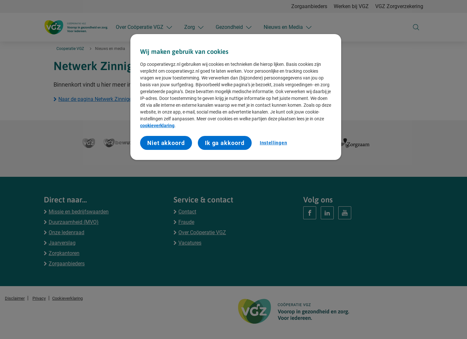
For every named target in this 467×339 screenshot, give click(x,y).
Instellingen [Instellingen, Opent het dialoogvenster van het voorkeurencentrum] (273, 142)
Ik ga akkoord (225, 142)
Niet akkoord (166, 142)
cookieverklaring (157, 125)
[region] (235, 97)
